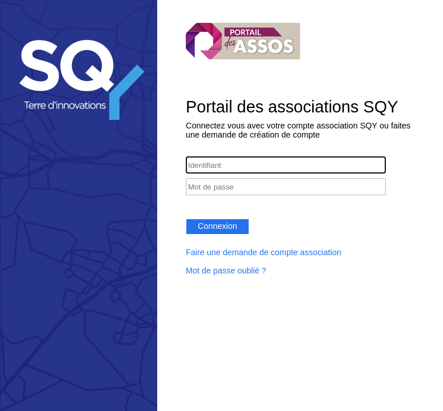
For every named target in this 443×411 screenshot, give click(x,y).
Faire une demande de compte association (263, 252)
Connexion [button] (217, 226)
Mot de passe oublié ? (226, 270)
